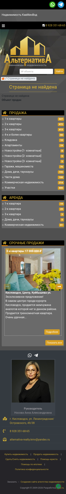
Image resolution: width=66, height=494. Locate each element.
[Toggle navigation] (2, 25)
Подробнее (52, 332)
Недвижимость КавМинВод (19, 14)
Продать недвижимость (45, 454)
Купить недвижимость (16, 454)
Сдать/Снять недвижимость (20, 459)
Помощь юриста (48, 459)
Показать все (54, 342)
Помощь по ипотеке (31, 464)
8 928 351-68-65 (55, 25)
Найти (59, 71)
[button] (59, 286)
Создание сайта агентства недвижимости (42, 481)
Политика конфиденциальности (31, 469)
